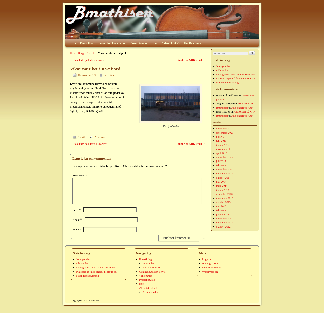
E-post (77, 224)
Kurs (154, 42)
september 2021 (224, 132)
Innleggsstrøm (210, 268)
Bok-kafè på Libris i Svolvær (88, 60)
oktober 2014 (223, 177)
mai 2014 (221, 181)
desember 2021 (224, 128)
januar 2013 (222, 214)
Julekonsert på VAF (242, 107)
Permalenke (100, 137)
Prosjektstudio (138, 42)
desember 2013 (224, 194)
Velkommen (145, 280)
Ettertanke (148, 268)
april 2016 (221, 153)
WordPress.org (210, 276)
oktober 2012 (223, 226)
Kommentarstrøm (212, 272)
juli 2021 (221, 136)
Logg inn (207, 264)
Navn (76, 214)
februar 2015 (223, 165)
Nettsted (76, 234)
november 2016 (224, 149)
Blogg (81, 53)
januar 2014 (222, 189)
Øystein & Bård (151, 272)
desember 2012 (224, 218)
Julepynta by (223, 66)
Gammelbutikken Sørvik (112, 42)
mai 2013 (221, 206)
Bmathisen (109, 75)
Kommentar (80, 175)
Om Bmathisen (193, 42)
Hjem (72, 42)
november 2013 (224, 198)
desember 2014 (224, 169)
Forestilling (86, 42)
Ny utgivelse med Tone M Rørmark (235, 74)
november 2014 (224, 173)
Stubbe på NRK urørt (191, 60)
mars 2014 (222, 185)
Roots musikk (245, 103)
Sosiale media (150, 297)
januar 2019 (222, 144)
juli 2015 (221, 161)
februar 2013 (223, 210)
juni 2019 (221, 140)
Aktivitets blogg (171, 42)
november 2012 (224, 222)
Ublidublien (222, 70)
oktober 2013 (223, 202)
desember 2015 (224, 157)
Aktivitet (91, 53)
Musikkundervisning (227, 82)
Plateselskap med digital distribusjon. (236, 78)
